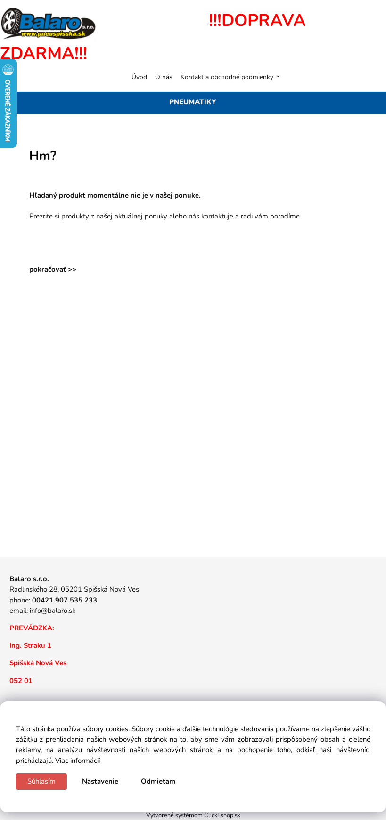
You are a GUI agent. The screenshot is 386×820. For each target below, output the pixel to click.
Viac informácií (77, 760)
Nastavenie (100, 781)
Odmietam (158, 781)
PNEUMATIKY (192, 102)
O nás (163, 77)
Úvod (139, 77)
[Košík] (367, 77)
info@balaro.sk (52, 610)
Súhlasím (41, 781)
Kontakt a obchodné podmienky (227, 77)
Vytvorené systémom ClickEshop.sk (193, 815)
